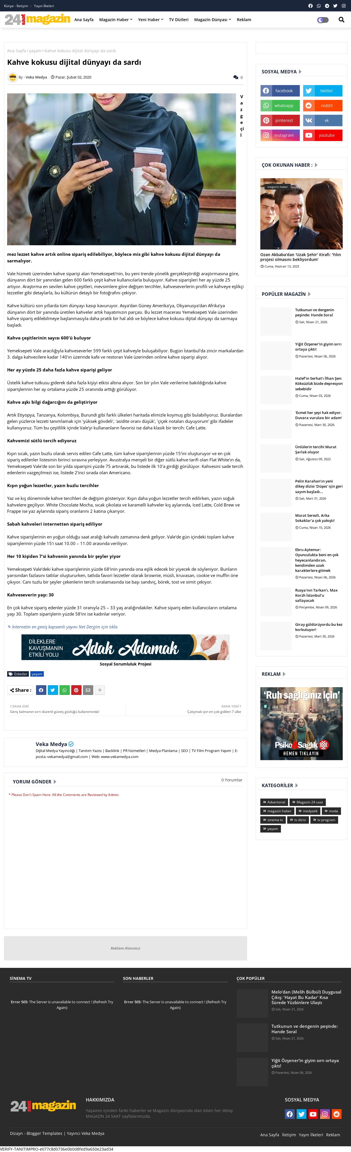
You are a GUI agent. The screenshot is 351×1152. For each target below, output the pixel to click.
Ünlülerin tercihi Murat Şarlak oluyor (315, 449)
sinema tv (275, 819)
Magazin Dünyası (210, 19)
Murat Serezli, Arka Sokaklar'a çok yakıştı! (315, 518)
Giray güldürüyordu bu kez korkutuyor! (318, 627)
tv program (326, 819)
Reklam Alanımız (125, 948)
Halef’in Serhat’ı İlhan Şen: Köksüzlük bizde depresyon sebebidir (319, 383)
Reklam (244, 19)
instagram (284, 135)
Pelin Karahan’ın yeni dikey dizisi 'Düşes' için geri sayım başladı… (319, 486)
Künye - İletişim (16, 5)
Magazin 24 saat (310, 802)
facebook (284, 90)
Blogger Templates (44, 1133)
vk (327, 120)
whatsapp (284, 105)
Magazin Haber (114, 19)
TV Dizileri (179, 19)
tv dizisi (300, 819)
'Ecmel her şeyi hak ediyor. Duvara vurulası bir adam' (318, 415)
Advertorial (276, 802)
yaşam (35, 50)
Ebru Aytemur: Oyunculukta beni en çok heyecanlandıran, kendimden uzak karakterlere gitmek (316, 560)
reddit (327, 105)
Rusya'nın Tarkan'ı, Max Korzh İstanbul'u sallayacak (316, 595)
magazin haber (279, 811)
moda (333, 811)
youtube (327, 135)
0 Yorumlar (232, 780)
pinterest (284, 120)
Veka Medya (51, 744)
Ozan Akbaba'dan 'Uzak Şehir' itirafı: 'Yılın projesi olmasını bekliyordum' (300, 257)
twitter (326, 90)
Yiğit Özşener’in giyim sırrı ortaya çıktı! (318, 346)
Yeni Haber (149, 19)
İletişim (289, 1134)
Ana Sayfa (84, 19)
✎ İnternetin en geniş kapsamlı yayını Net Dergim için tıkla (62, 627)
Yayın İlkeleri (44, 5)
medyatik (310, 811)
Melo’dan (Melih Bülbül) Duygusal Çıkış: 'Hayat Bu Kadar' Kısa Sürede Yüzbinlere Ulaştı (306, 997)
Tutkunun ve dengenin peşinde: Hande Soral (314, 312)
